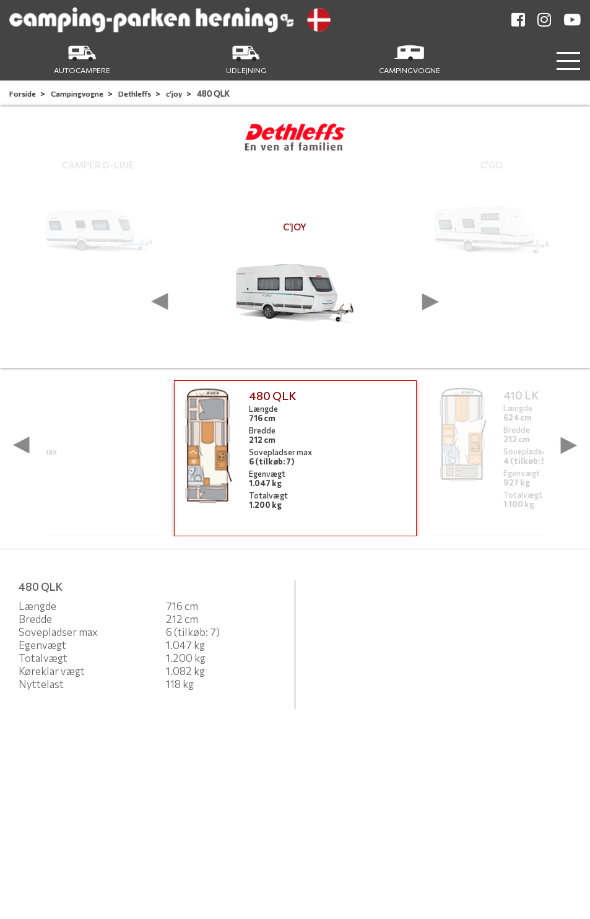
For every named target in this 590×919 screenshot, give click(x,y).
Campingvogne (78, 93)
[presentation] (159, 301)
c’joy (174, 93)
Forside (23, 93)
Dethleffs (135, 93)
